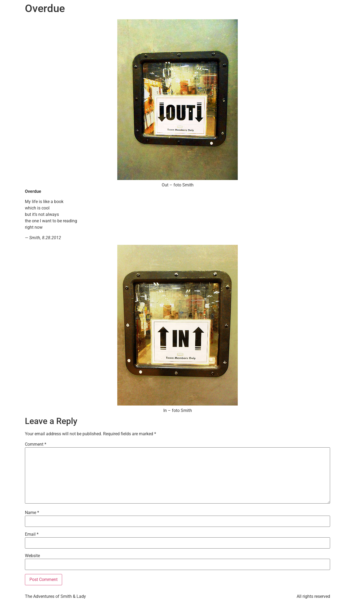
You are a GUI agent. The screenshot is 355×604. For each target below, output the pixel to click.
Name (32, 513)
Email (32, 534)
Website (32, 556)
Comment (35, 444)
